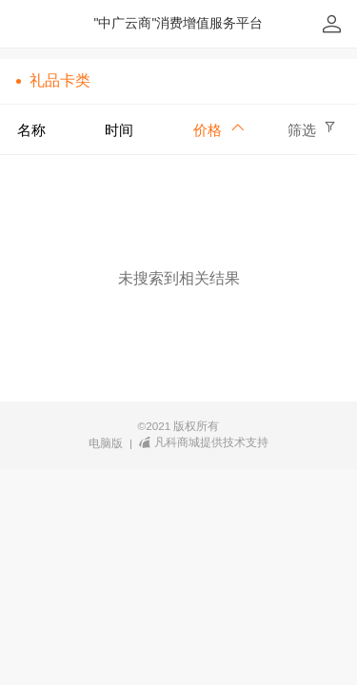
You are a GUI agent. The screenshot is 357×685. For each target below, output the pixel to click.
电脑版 (106, 443)
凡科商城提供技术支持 (203, 442)
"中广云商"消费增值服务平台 (179, 22)
